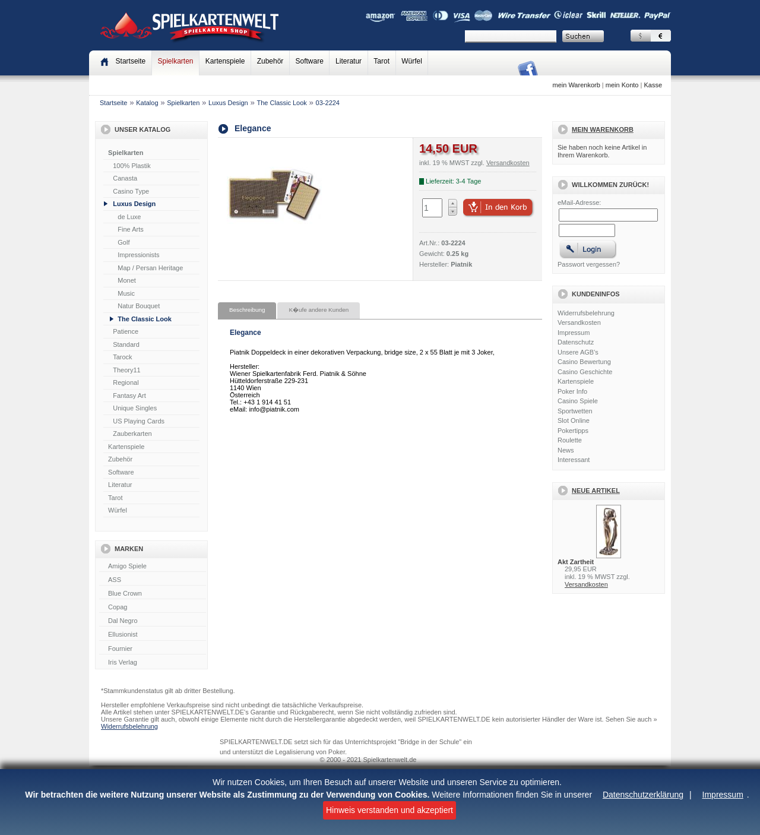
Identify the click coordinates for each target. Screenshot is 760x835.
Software (310, 61)
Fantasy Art (129, 395)
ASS (152, 580)
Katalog (147, 102)
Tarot (381, 61)
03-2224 (328, 102)
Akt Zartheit (576, 561)
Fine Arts (130, 229)
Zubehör (270, 61)
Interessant (574, 459)
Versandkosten (579, 322)
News (566, 450)
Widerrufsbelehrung (586, 313)
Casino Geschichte (585, 371)
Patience (125, 331)
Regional (125, 382)
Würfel (411, 61)
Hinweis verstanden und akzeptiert (389, 810)
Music (126, 293)
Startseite (113, 102)
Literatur (348, 61)
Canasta (125, 178)
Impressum (722, 794)
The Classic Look (281, 102)
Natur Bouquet (139, 305)
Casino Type (131, 191)
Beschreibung (247, 309)
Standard (126, 344)
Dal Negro (152, 621)
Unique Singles (135, 408)
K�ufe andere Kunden (319, 309)
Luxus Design (228, 102)
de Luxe (129, 216)
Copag (152, 607)
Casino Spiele (578, 400)
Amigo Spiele (152, 566)
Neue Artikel (596, 490)
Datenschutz (576, 342)
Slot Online (574, 420)
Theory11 (126, 370)
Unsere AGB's (578, 352)
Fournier (152, 649)
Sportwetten (575, 411)
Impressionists (138, 254)
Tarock (122, 356)
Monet (127, 280)
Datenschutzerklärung (643, 794)
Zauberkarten (132, 433)
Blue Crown (152, 594)
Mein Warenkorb (603, 129)
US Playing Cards (138, 421)
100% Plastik (132, 165)
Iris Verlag (152, 662)
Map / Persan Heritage (150, 267)
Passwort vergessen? (589, 264)
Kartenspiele (225, 61)
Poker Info (572, 391)
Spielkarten (175, 61)
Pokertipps (573, 430)
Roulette (570, 440)
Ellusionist (152, 635)
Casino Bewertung (584, 361)
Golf (123, 242)
